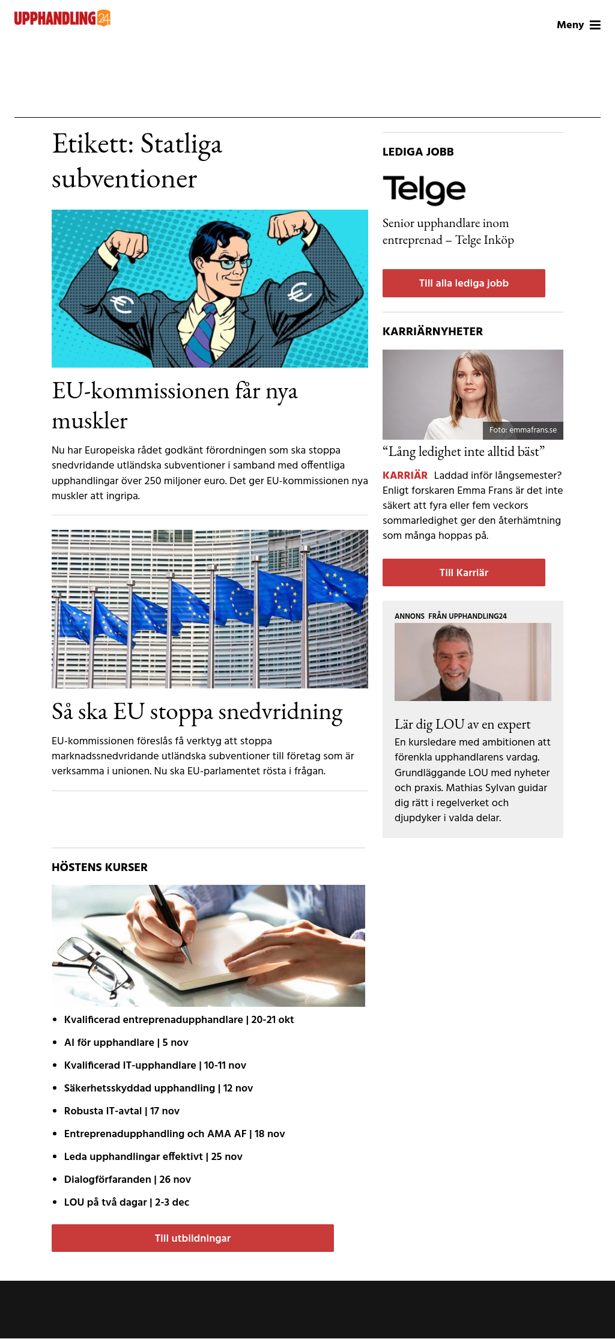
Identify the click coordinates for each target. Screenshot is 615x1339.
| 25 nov (153, 1157)
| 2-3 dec (126, 1203)
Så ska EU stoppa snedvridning (197, 710)
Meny (579, 25)
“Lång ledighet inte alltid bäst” (464, 451)
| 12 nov (158, 1089)
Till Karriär (464, 573)
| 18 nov (174, 1134)
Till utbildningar (193, 1239)
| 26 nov (127, 1180)
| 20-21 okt (179, 1020)
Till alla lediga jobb (464, 284)
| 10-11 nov (155, 1066)
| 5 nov (126, 1043)
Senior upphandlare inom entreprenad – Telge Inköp (448, 230)
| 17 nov (122, 1111)
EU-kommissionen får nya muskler (175, 404)
